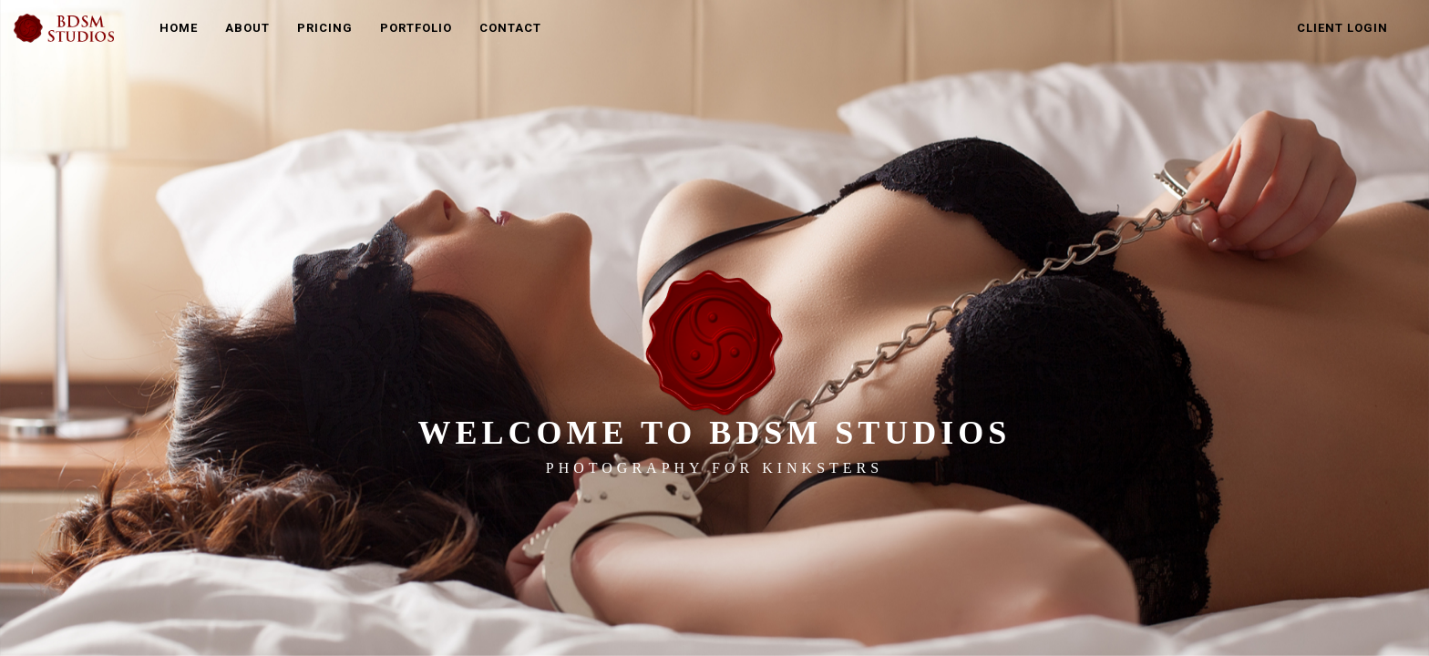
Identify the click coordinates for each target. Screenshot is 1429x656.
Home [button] (178, 28)
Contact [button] (510, 28)
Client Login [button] (1342, 28)
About (247, 28)
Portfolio (416, 28)
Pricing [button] (325, 28)
